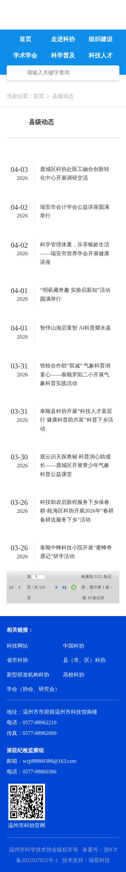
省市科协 (17, 660)
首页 (25, 39)
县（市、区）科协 (84, 660)
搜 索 (17, 72)
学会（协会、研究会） (33, 689)
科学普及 (63, 55)
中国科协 (73, 646)
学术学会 (25, 55)
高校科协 (73, 674)
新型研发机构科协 (28, 674)
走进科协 (63, 39)
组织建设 (101, 39)
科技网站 (17, 646)
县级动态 (63, 96)
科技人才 (101, 55)
